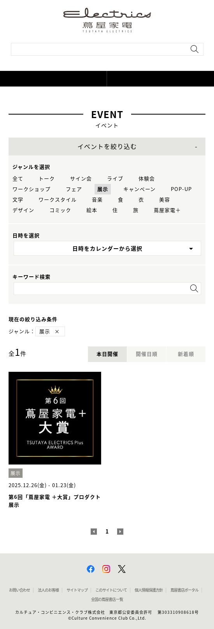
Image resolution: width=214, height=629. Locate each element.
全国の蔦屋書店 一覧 (107, 599)
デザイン (23, 210)
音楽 (97, 199)
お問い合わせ (19, 590)
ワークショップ (31, 189)
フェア (74, 189)
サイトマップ (77, 590)
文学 (17, 199)
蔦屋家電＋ (167, 210)
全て (17, 178)
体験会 (147, 178)
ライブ (115, 178)
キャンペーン (139, 189)
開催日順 (147, 354)
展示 (102, 189)
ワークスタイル (58, 199)
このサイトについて (111, 590)
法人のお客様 (48, 590)
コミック (60, 210)
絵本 (91, 210)
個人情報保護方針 (149, 590)
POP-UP (181, 189)
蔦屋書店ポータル (184, 590)
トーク (47, 178)
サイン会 (81, 178)
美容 (164, 199)
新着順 (186, 354)
